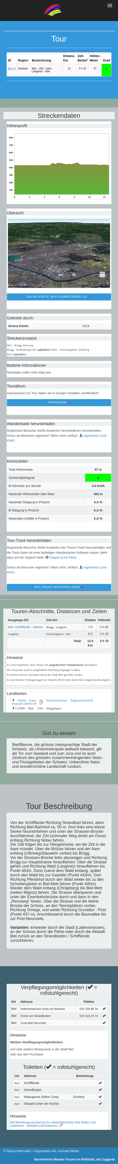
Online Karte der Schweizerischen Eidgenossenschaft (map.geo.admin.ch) (52, 701)
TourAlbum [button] (59, 402)
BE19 (11, 68)
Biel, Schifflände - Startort (25, 627)
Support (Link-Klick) (60, 557)
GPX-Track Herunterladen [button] (59, 587)
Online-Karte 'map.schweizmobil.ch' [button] (59, 296)
